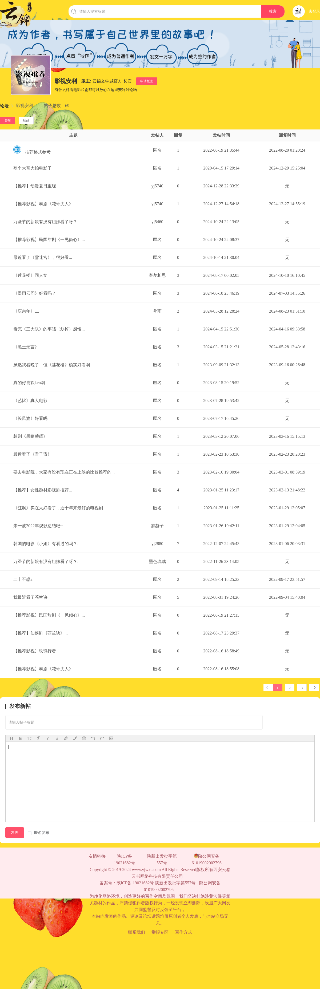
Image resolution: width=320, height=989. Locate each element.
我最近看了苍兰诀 (30, 597)
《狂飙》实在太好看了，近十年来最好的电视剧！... (61, 508)
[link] (4, 106)
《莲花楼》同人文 (30, 275)
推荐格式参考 (32, 152)
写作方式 (183, 932)
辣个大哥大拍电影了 (32, 168)
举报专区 (160, 932)
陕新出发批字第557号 (162, 859)
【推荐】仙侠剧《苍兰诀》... (40, 633)
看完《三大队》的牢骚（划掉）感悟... (49, 329)
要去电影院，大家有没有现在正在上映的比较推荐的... (64, 472)
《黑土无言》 (26, 347)
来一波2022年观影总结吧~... (39, 525)
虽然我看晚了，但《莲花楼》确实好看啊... (53, 364)
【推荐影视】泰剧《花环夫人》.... (45, 204)
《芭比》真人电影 (30, 400)
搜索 (273, 11)
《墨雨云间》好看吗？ (34, 293)
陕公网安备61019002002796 (207, 859)
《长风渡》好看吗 (30, 418)
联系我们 (136, 932)
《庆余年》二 (26, 311)
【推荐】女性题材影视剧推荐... (42, 490)
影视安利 (24, 105)
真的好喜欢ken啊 (29, 382)
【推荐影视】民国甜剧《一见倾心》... (49, 239)
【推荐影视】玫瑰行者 (34, 651)
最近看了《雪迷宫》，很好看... (42, 257)
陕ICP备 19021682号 (124, 859)
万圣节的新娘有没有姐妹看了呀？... (47, 221)
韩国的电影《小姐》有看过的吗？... (47, 543)
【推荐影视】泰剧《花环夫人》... (44, 669)
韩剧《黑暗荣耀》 (30, 436)
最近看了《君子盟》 (32, 454)
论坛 (4, 106)
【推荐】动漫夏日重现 (34, 186)
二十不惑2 (23, 579)
